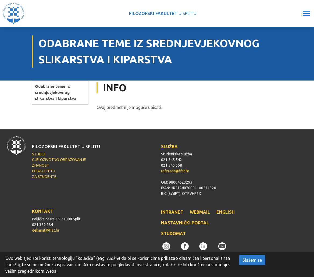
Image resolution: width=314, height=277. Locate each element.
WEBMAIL (200, 212)
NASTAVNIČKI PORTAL (185, 222)
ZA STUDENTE (44, 176)
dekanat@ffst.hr (45, 230)
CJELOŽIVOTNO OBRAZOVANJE (59, 160)
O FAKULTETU (43, 171)
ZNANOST (40, 165)
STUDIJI (38, 154)
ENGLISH (225, 212)
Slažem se (252, 260)
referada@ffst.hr (175, 171)
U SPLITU (163, 13)
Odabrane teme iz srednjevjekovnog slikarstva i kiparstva (55, 92)
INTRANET (172, 212)
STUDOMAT (173, 233)
